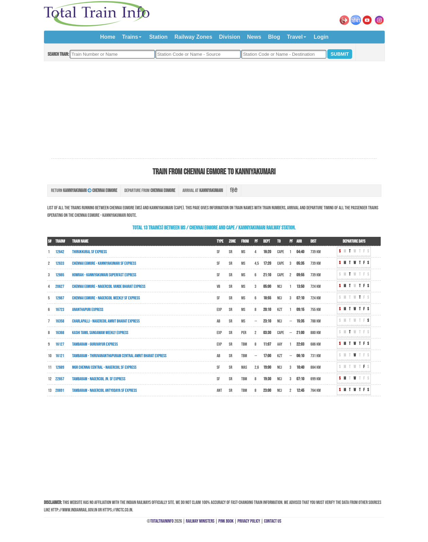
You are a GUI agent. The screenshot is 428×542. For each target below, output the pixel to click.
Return (84, 190)
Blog (274, 37)
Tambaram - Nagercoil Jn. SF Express (99, 379)
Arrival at (202, 190)
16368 (59, 332)
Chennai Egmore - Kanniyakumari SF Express (104, 263)
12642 (59, 252)
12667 (59, 298)
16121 (59, 356)
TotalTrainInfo (162, 521)
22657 (59, 379)
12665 (59, 275)
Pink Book (226, 521)
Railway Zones (193, 37)
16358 (59, 321)
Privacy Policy (248, 521)
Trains (130, 37)
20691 (59, 390)
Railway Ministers (200, 521)
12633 (59, 263)
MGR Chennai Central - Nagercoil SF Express (104, 367)
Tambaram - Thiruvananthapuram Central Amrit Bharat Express (119, 356)
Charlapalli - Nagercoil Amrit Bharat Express (106, 321)
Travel (294, 37)
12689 (59, 367)
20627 (59, 286)
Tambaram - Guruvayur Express (95, 344)
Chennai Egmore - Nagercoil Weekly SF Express (106, 298)
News (254, 37)
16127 (59, 344)
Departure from (149, 190)
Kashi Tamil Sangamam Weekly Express (100, 332)
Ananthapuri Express (87, 309)
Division (229, 37)
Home (107, 37)
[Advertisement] (214, 110)
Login (321, 37)
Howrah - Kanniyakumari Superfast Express (104, 275)
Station (158, 37)
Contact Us (272, 521)
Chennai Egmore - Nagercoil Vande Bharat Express (108, 286)
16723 (59, 309)
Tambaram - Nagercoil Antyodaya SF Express (104, 390)
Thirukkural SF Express (89, 252)
